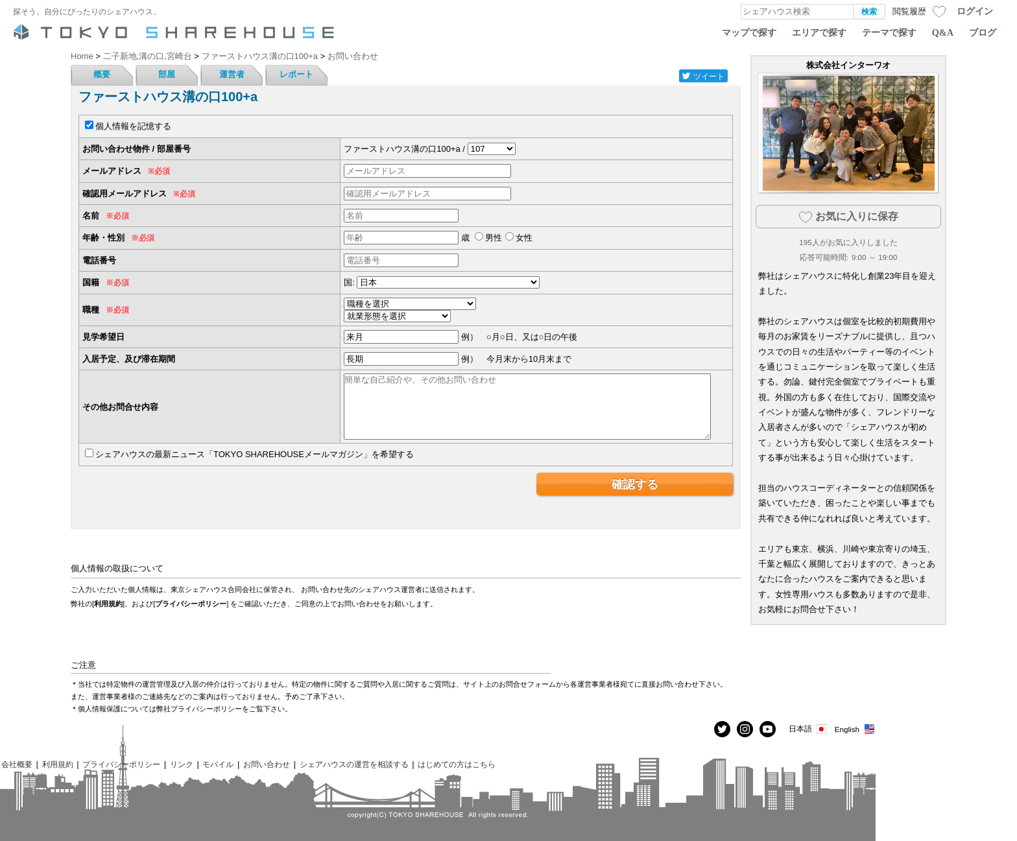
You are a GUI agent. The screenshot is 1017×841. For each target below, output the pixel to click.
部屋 (166, 74)
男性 (493, 238)
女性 (524, 238)
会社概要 (16, 764)
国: (349, 282)
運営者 (232, 74)
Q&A (942, 32)
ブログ (982, 32)
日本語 (808, 729)
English (855, 729)
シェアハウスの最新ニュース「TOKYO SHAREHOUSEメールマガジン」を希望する (254, 454)
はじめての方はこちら (457, 764)
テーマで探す (889, 32)
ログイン (975, 11)
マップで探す (749, 32)
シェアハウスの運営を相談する (354, 764)
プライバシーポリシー (190, 604)
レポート (296, 74)
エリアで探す (819, 32)
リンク (181, 764)
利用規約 (108, 604)
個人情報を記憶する (133, 126)
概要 (101, 74)
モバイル (217, 764)
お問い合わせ (266, 764)
